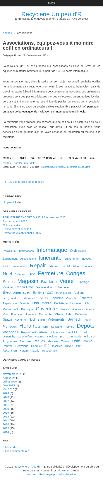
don (35, 303)
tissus (65, 341)
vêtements (56, 319)
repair (38, 265)
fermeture (50, 273)
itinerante (77, 309)
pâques (39, 341)
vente (66, 281)
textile (35, 350)
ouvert (69, 345)
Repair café (10, 303)
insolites (57, 345)
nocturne (20, 319)
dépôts (86, 326)
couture (25, 341)
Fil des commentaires (16, 451)
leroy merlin (10, 298)
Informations (26, 250)
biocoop (86, 258)
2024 (6, 393)
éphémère (62, 287)
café (50, 292)
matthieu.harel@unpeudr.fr (19, 163)
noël (7, 273)
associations (84, 167)
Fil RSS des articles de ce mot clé (23, 181)
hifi (86, 336)
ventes (64, 309)
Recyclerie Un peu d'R (51, 14)
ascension (10, 350)
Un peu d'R (10, 202)
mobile (47, 303)
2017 (6, 420)
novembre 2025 (13, 373)
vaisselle (71, 298)
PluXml (61, 470)
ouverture (46, 308)
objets (59, 314)
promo (87, 341)
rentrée (8, 345)
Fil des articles (11, 447)
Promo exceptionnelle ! (17, 229)
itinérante (50, 258)
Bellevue (20, 274)
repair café (10, 309)
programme (10, 341)
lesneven (76, 303)
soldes (9, 281)
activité (72, 332)
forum (90, 309)
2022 (6, 401)
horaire (24, 350)
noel (32, 319)
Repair (87, 319)
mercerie (53, 341)
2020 (6, 408)
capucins (56, 298)
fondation (17, 314)
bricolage (82, 282)
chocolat (87, 266)
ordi (45, 326)
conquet (36, 345)
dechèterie (61, 303)
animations (20, 266)
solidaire (56, 326)
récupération (50, 350)
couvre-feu (25, 336)
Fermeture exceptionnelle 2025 (22, 232)
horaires (29, 326)
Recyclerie (9, 250)
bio (62, 336)
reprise (69, 326)
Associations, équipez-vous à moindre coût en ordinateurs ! (48, 45)
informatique (47, 167)
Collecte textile (12, 225)
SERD (7, 266)
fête (76, 266)
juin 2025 (9, 385)
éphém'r (38, 292)
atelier (43, 332)
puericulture (63, 292)
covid (83, 332)
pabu (69, 314)
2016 (6, 424)
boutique (27, 309)
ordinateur (59, 167)
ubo (87, 303)
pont (79, 345)
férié (76, 341)
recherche (45, 314)
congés (75, 273)
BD (93, 336)
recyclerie (21, 345)
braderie (49, 281)
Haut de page (47, 474)
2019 (6, 412)
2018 (6, 416)
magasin (27, 281)
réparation (58, 332)
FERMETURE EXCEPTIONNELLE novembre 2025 (34, 217)
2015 (6, 428)
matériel (8, 287)
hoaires (39, 336)
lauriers (31, 314)
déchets (54, 266)
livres (42, 298)
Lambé (66, 266)
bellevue (81, 314)
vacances (10, 332)
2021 (6, 404)
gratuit (7, 319)
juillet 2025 (10, 381)
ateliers (79, 292)
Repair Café (24, 287)
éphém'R (86, 298)
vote (5, 314)
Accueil (7, 32)
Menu (51, 2)
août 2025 (9, 377)
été (46, 346)
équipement (71, 167)
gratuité (25, 303)
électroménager (16, 292)
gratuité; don (44, 287)
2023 (6, 397)
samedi (74, 319)
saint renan (71, 258)
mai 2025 (8, 389)
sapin (41, 319)
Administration (67, 474)
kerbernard (28, 298)
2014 (6, 432)
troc (31, 274)
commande (74, 336)
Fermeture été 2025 (15, 221)
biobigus (52, 336)
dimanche (9, 336)
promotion (10, 326)
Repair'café (28, 332)
